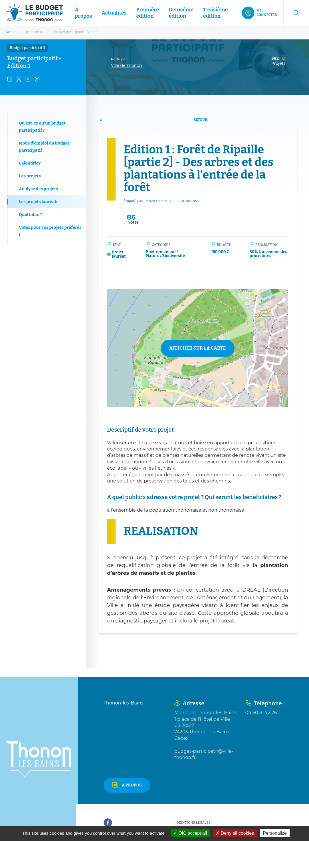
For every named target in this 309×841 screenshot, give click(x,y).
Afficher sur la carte (197, 348)
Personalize (275, 833)
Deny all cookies (235, 833)
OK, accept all (190, 833)
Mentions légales (194, 822)
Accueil (11, 32)
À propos (132, 785)
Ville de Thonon (126, 65)
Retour (200, 120)
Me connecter (267, 13)
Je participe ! (36, 32)
